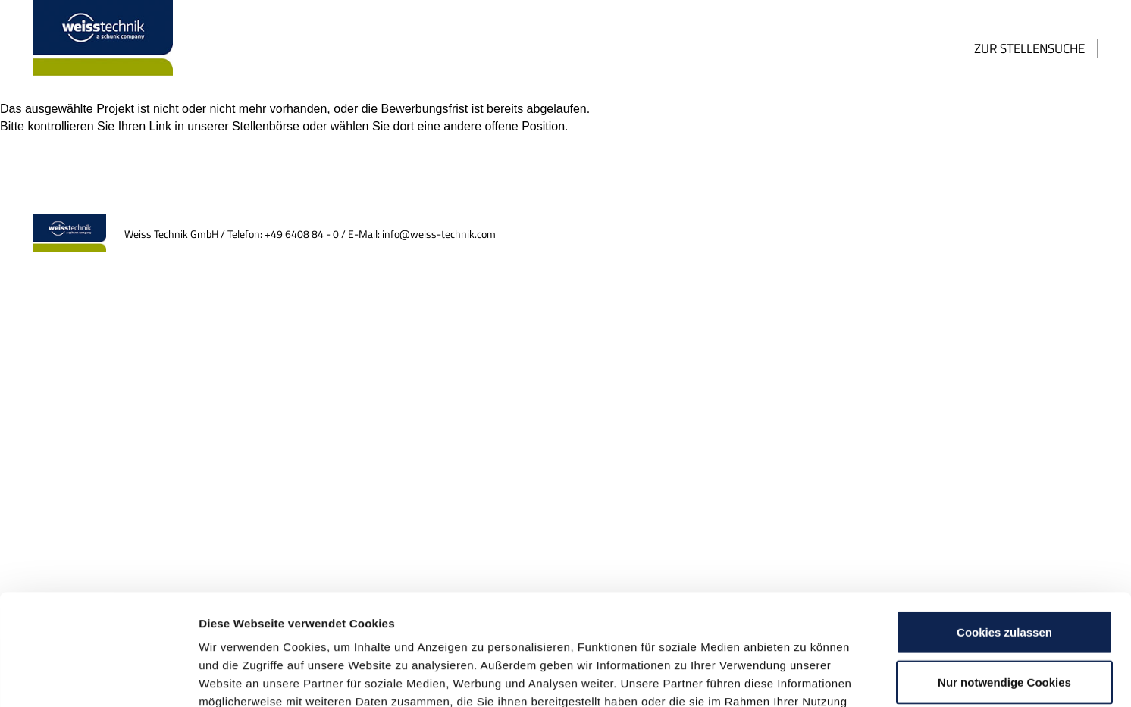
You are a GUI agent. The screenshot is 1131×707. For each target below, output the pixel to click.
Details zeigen (806, 677)
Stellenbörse (265, 126)
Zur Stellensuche (1029, 48)
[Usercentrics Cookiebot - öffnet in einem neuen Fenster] (98, 677)
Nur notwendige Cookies (1004, 577)
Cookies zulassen (1004, 527)
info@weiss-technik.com (439, 234)
